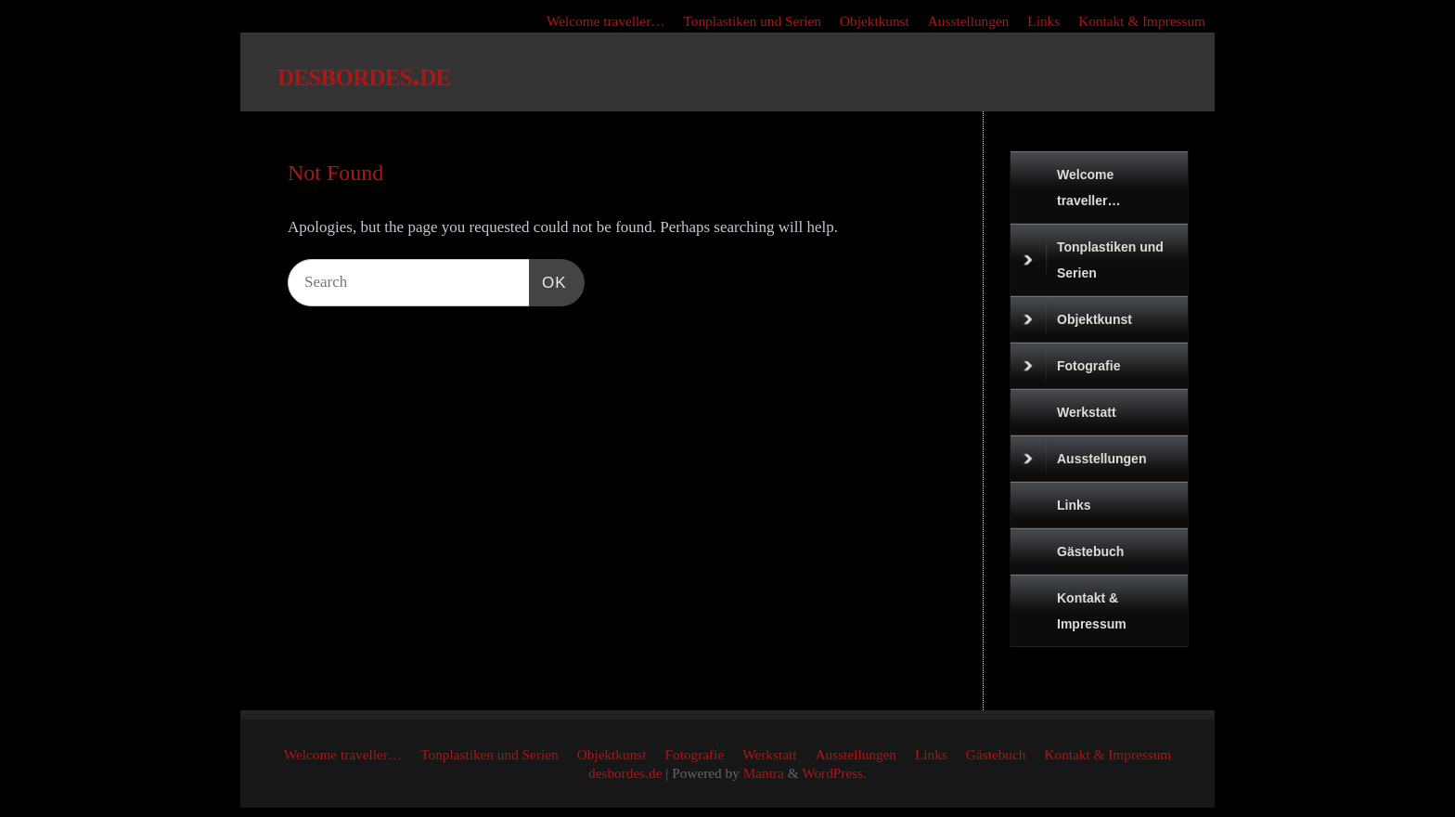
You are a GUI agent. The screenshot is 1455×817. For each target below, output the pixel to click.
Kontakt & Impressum (1141, 21)
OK (548, 283)
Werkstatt (1086, 412)
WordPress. (834, 773)
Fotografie (1072, 366)
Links (1043, 21)
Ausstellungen (969, 21)
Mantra (763, 773)
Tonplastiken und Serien (752, 21)
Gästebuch (1090, 551)
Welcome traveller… (605, 21)
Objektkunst (874, 21)
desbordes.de (364, 74)
